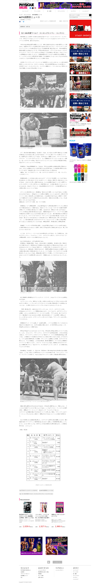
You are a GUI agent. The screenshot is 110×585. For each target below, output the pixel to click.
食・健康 (49, 11)
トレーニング (25, 11)
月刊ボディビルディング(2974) (29, 490)
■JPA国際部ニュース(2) (47, 490)
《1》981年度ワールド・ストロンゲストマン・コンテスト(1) (37, 493)
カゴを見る (88, 1)
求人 (21, 577)
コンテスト (73, 11)
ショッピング (85, 11)
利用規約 (40, 573)
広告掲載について (24, 575)
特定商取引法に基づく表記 (43, 571)
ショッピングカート (59, 570)
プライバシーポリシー (25, 573)
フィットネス (37, 11)
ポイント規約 (40, 575)
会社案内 (22, 571)
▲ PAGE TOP (57, 562)
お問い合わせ (40, 577)
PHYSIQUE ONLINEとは (25, 570)
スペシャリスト (61, 11)
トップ (20, 14)
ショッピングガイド (42, 570)
